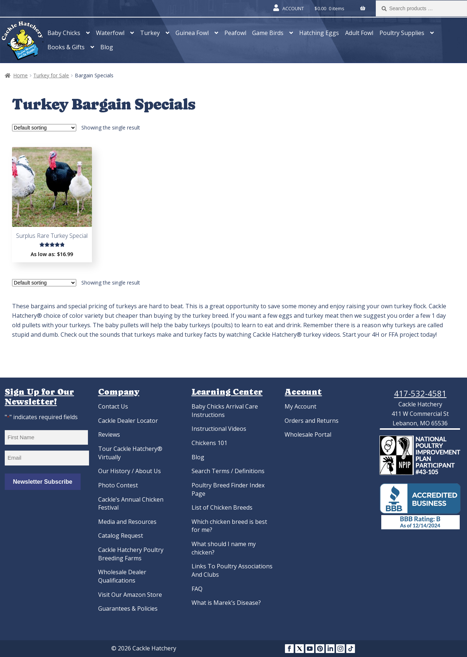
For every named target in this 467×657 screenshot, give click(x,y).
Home (20, 75)
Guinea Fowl (192, 33)
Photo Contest (118, 485)
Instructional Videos (219, 429)
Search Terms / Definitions (228, 471)
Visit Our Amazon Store (130, 595)
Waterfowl (110, 33)
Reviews (109, 434)
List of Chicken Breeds (222, 507)
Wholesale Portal (308, 434)
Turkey (150, 33)
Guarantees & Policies (128, 608)
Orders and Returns (312, 421)
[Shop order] (44, 127)
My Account (300, 406)
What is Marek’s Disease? (226, 603)
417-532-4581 (420, 393)
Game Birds (267, 33)
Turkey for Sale (51, 75)
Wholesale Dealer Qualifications (122, 576)
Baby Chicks (63, 33)
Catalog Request (120, 536)
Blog (106, 47)
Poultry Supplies (401, 33)
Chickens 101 (209, 443)
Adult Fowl (359, 33)
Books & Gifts (66, 47)
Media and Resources (127, 522)
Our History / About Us (129, 471)
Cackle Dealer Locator (128, 421)
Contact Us (113, 406)
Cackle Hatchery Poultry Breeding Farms (130, 554)
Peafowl (235, 33)
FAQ (197, 589)
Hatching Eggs (319, 33)
